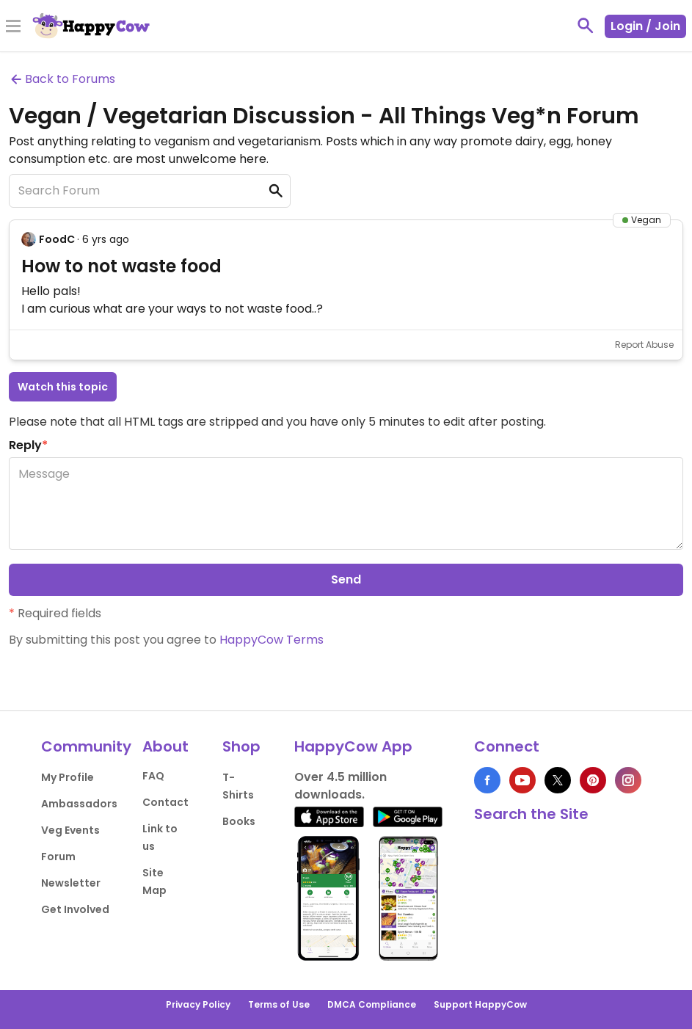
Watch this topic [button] (63, 386)
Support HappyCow (480, 1004)
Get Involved (75, 909)
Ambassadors (79, 803)
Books (238, 821)
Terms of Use (279, 1004)
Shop (241, 746)
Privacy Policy (198, 1004)
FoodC (57, 239)
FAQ (153, 775)
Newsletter (71, 883)
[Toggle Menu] (13, 27)
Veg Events (70, 830)
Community (86, 746)
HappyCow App (353, 746)
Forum (58, 856)
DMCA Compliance (371, 1004)
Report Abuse (644, 344)
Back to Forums (62, 78)
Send (346, 579)
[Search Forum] (150, 191)
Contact (165, 802)
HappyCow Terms (271, 639)
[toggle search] (585, 26)
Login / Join (645, 26)
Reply (28, 445)
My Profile (67, 777)
